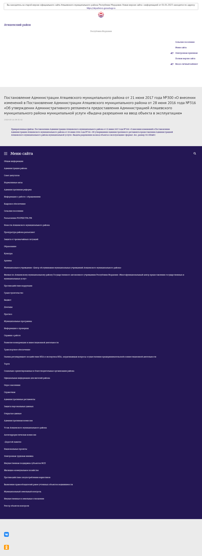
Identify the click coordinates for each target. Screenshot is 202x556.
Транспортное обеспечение (17, 350)
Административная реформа (18, 190)
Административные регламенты (19, 399)
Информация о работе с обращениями (22, 197)
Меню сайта (180, 47)
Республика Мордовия (101, 31)
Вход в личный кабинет (186, 64)
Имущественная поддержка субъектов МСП (25, 463)
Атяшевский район (17, 25)
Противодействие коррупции (18, 286)
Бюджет (7, 300)
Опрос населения (12, 385)
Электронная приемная (186, 53)
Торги (7, 364)
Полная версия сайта (185, 58)
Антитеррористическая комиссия (20, 435)
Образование (10, 246)
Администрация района (15, 168)
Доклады (8, 307)
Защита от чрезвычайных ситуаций (21, 239)
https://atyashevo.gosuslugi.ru (101, 8)
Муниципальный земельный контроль (22, 492)
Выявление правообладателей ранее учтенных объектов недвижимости (38, 484)
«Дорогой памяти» (13, 442)
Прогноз (8, 314)
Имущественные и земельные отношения (24, 499)
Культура (8, 253)
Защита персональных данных (18, 406)
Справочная (9, 392)
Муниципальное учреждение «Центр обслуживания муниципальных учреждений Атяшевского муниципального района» (63, 268)
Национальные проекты (15, 449)
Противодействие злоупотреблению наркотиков (27, 477)
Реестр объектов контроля (16, 506)
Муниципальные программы (18, 321)
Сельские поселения (185, 42)
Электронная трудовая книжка (18, 456)
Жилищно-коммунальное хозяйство (21, 470)
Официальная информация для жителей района (27, 378)
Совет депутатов (12, 175)
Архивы (8, 261)
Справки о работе (12, 335)
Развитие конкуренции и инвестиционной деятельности (31, 342)
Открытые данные (12, 413)
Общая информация (13, 161)
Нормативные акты (13, 182)
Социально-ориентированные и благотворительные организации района (39, 371)
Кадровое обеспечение (15, 204)
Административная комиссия (18, 421)
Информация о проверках (16, 328)
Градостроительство (13, 293)
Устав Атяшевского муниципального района (25, 428)
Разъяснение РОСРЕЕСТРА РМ (18, 218)
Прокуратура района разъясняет (19, 232)
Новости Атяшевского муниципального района (27, 225)
